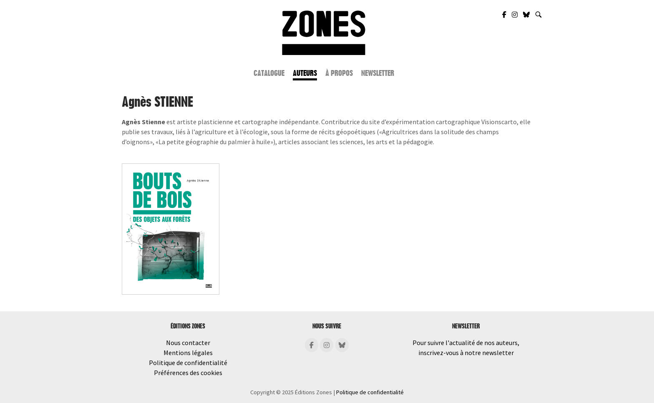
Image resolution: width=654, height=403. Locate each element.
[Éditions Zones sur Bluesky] (342, 345)
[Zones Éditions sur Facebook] (505, 14)
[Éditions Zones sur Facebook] (311, 345)
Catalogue (269, 73)
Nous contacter (188, 342)
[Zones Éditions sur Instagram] (515, 14)
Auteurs (305, 73)
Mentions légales (188, 352)
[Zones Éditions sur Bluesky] (527, 14)
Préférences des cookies (188, 372)
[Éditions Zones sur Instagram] (326, 345)
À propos (339, 73)
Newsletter (377, 73)
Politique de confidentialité (188, 362)
